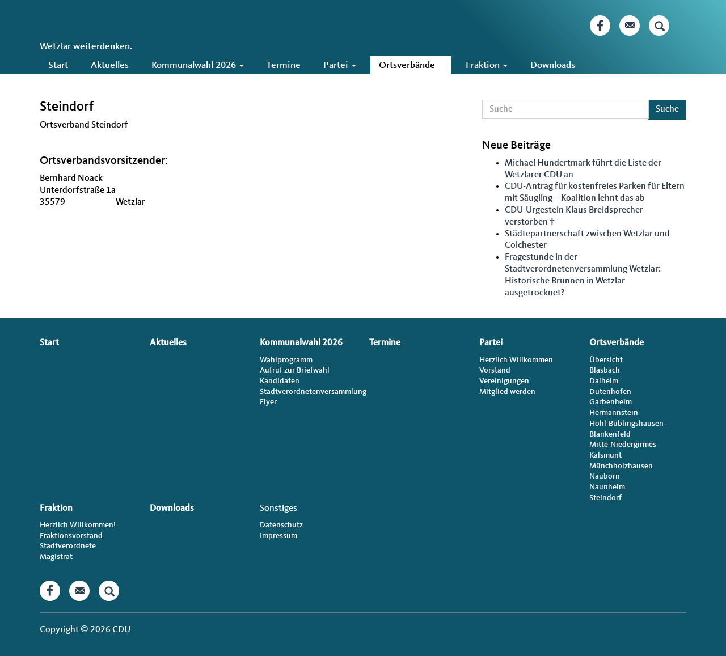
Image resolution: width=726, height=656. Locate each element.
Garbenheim (610, 402)
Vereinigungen (504, 381)
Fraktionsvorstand (71, 536)
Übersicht (606, 360)
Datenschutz (281, 525)
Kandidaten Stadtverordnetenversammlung (308, 386)
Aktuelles (110, 65)
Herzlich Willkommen (516, 360)
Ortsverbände (411, 65)
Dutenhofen (610, 392)
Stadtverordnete (68, 546)
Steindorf (605, 498)
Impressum (278, 536)
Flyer (268, 402)
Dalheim (603, 381)
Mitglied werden (507, 392)
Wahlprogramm (286, 360)
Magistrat (56, 557)
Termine (284, 65)
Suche (667, 109)
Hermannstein (613, 413)
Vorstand (494, 370)
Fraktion (487, 65)
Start (58, 65)
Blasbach (604, 370)
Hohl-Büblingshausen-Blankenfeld (627, 429)
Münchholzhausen (621, 466)
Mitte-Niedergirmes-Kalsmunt (624, 450)
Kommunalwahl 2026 (197, 65)
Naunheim (607, 487)
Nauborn (604, 476)
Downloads (552, 65)
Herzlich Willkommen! (78, 525)
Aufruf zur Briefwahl (295, 370)
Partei (339, 65)
